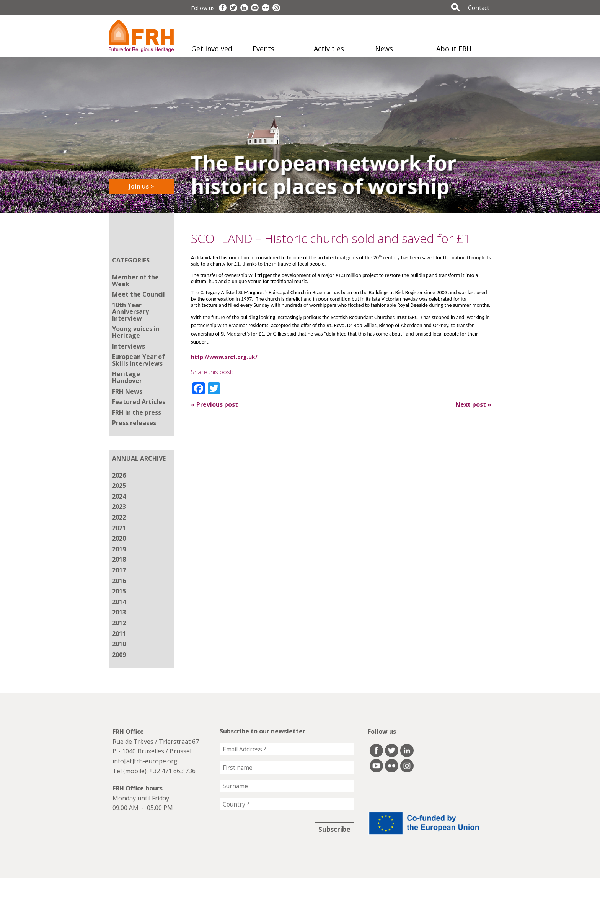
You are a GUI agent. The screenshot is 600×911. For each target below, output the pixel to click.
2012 (119, 623)
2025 (119, 485)
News (384, 48)
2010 (119, 644)
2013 (119, 612)
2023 (119, 506)
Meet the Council (138, 294)
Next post (473, 404)
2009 (119, 654)
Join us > (141, 186)
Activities (329, 48)
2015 (119, 591)
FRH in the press (136, 412)
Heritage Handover (127, 377)
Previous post (214, 404)
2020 (119, 538)
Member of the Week (135, 280)
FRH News (127, 391)
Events (263, 48)
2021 (119, 528)
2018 (119, 559)
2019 (119, 549)
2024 (119, 496)
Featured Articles (138, 402)
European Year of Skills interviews (138, 360)
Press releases (134, 423)
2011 (119, 633)
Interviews (128, 346)
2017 (119, 570)
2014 (119, 602)
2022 (119, 517)
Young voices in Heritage (136, 332)
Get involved (211, 48)
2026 (119, 475)
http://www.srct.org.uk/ (224, 356)
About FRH (453, 48)
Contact (478, 7)
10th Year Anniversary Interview (130, 312)
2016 (119, 581)
